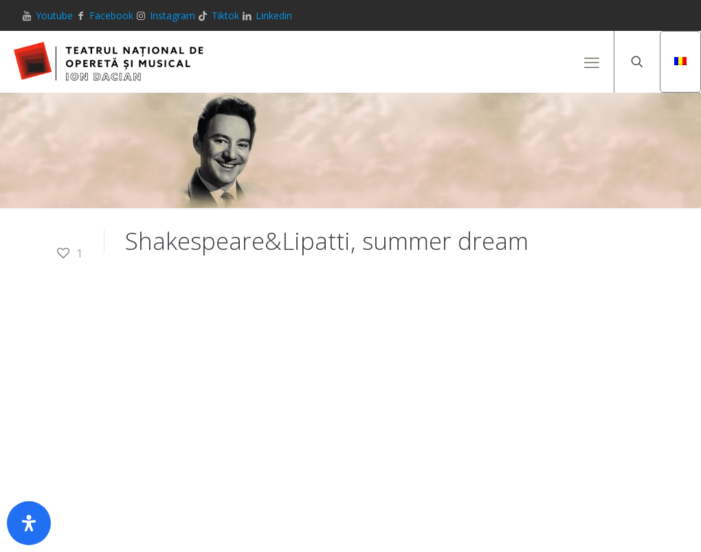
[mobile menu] (591, 61)
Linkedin (274, 15)
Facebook (111, 15)
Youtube (54, 15)
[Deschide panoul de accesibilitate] (29, 523)
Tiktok (225, 15)
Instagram (172, 15)
